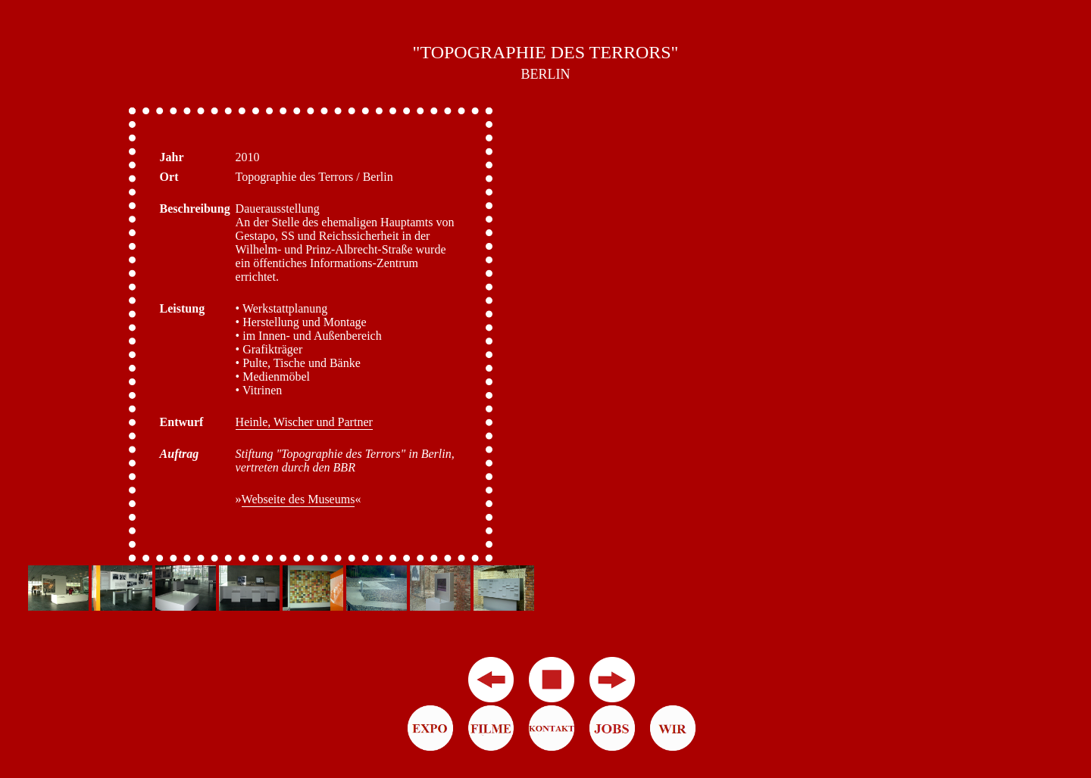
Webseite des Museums (298, 499)
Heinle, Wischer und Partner (304, 421)
